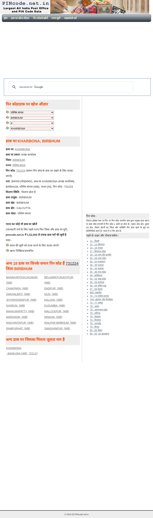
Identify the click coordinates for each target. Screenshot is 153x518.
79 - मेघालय (95, 316)
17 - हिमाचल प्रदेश (98, 251)
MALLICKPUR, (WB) (56, 311)
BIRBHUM (19, 159)
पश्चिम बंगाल (18, 165)
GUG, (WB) (51, 294)
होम (5, 18)
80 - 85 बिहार (96, 330)
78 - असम (94, 306)
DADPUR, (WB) (53, 288)
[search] (70, 87)
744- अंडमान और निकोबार (101, 299)
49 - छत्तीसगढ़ (96, 275)
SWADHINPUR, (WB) (57, 328)
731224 (20, 170)
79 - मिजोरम (95, 320)
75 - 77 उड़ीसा (96, 303)
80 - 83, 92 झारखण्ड (99, 333)
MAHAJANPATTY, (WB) (20, 311)
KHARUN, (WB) (15, 305)
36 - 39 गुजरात (97, 265)
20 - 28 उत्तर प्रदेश (98, 258)
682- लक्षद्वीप (96, 292)
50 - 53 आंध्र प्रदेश (98, 279)
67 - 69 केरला (96, 289)
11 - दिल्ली (94, 241)
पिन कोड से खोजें (40, 18)
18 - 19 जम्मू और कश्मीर (100, 254)
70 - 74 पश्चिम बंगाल (99, 296)
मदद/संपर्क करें (70, 18)
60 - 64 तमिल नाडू (98, 285)
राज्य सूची (55, 18)
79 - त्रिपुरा (94, 327)
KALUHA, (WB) (53, 299)
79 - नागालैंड (95, 323)
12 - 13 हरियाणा (97, 244)
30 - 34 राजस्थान (97, 261)
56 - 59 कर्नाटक (97, 282)
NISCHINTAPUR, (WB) (20, 322)
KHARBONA (22, 149)
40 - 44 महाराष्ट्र (97, 268)
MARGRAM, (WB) (17, 317)
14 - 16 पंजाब (96, 248)
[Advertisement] (77, 50)
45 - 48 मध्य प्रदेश (98, 272)
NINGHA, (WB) (53, 317)
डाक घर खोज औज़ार (20, 18)
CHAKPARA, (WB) (17, 288)
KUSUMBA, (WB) (54, 305)
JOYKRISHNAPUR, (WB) (21, 299)
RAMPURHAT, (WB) (18, 328)
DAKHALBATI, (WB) (18, 294)
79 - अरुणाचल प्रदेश (98, 309)
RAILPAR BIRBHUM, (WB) (60, 322)
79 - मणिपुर (95, 313)
